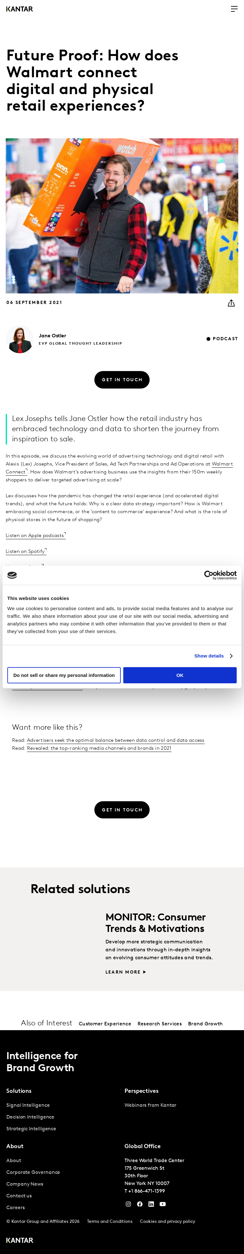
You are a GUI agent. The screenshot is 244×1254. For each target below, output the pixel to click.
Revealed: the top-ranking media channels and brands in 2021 (99, 748)
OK (180, 675)
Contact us (19, 1196)
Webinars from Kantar (150, 1105)
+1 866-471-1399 (146, 1191)
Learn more (123, 972)
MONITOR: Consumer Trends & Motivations (155, 923)
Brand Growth (205, 1024)
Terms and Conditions (109, 1221)
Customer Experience (105, 1024)
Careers (15, 1207)
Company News (24, 1184)
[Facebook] (140, 1205)
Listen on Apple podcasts (35, 535)
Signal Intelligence (28, 1105)
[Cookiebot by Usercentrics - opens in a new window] (209, 575)
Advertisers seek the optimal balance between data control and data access (116, 740)
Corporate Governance (33, 1172)
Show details (209, 655)
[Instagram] (128, 1205)
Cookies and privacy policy (167, 1221)
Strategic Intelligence (31, 1129)
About (13, 1160)
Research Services (160, 1024)
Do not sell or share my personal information (64, 675)
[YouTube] (151, 1205)
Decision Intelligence (30, 1117)
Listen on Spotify (25, 551)
